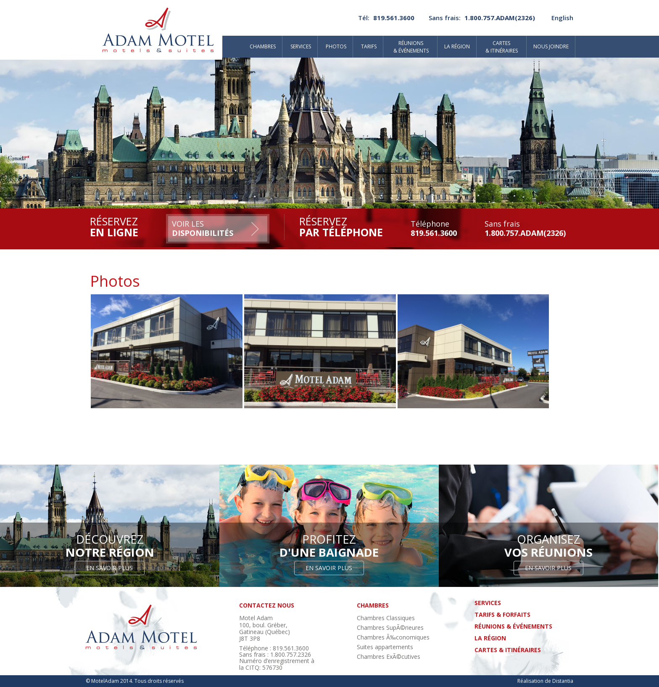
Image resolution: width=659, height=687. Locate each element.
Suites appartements (385, 647)
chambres (373, 605)
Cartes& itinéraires (501, 47)
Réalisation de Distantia (545, 680)
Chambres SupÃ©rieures (390, 628)
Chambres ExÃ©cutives (388, 657)
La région (457, 46)
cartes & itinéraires (507, 650)
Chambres (263, 46)
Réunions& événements (411, 47)
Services (300, 46)
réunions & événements (513, 626)
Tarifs (369, 46)
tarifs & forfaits (502, 614)
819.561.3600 (393, 17)
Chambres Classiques (386, 618)
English (562, 17)
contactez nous (266, 605)
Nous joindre (551, 46)
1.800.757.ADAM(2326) (499, 17)
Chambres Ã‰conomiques (393, 637)
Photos (336, 46)
